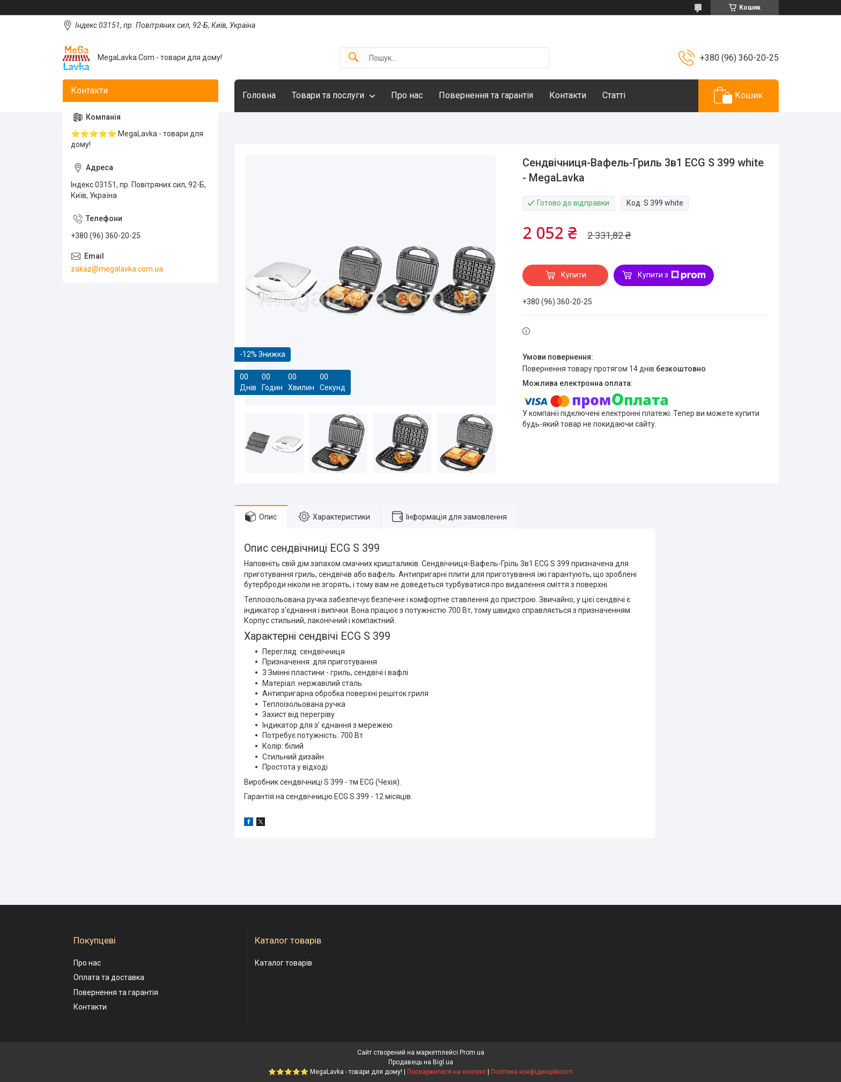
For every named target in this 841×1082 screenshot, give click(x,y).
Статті (613, 95)
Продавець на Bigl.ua (420, 1062)
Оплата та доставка (108, 977)
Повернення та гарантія (486, 95)
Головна (259, 95)
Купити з (672, 275)
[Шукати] (353, 57)
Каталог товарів (283, 963)
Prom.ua (472, 1052)
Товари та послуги (328, 95)
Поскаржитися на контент (446, 1072)
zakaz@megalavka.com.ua (117, 269)
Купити (573, 274)
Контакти (567, 95)
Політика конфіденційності (532, 1072)
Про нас (407, 95)
